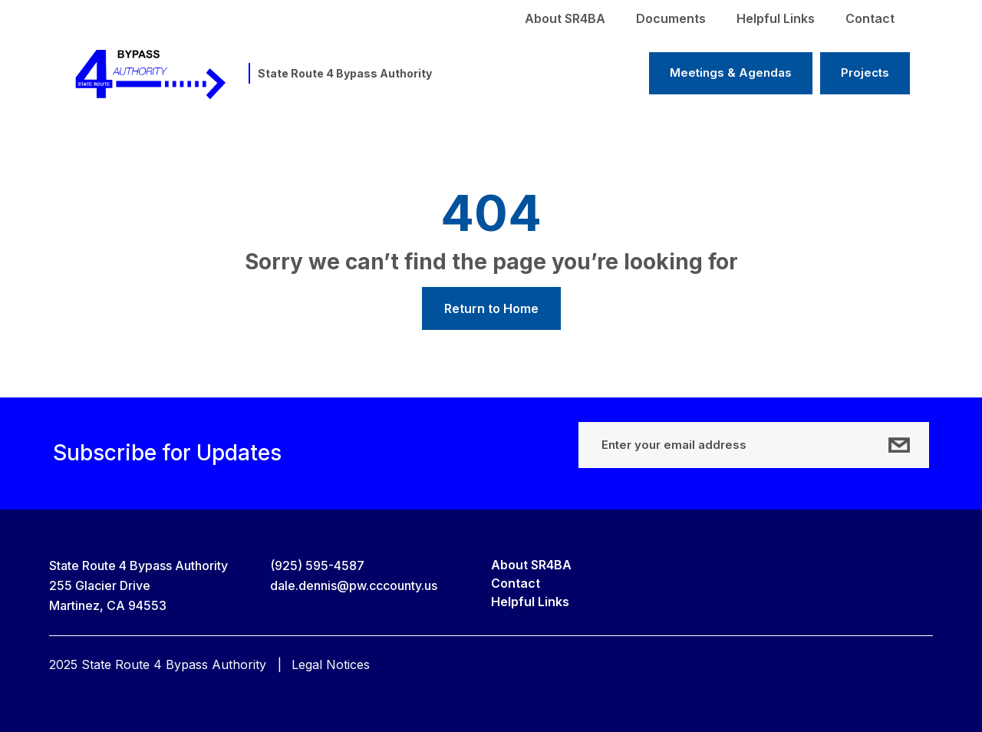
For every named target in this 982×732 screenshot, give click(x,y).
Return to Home (491, 308)
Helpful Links (775, 18)
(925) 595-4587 (317, 565)
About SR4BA (565, 18)
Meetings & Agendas (731, 72)
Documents (671, 18)
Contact (870, 18)
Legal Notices (331, 664)
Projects (865, 72)
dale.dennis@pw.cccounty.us (353, 585)
